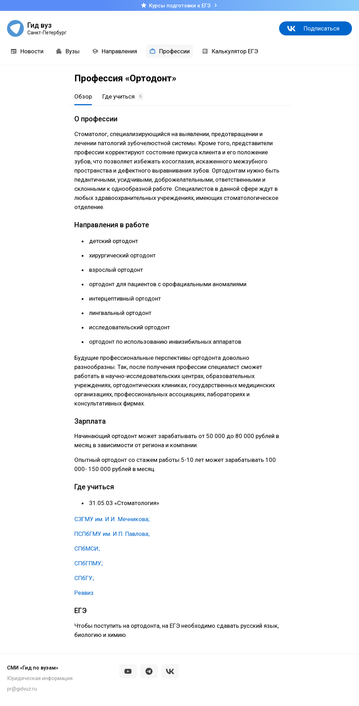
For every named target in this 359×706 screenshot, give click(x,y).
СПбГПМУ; (88, 563)
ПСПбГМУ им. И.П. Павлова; (112, 533)
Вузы (68, 51)
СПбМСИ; (87, 548)
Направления (114, 51)
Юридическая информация (40, 678)
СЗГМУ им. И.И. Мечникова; (112, 519)
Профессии (169, 51)
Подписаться (321, 28)
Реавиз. (84, 592)
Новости (27, 51)
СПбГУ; (84, 577)
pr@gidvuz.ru (22, 689)
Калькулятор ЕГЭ (230, 51)
